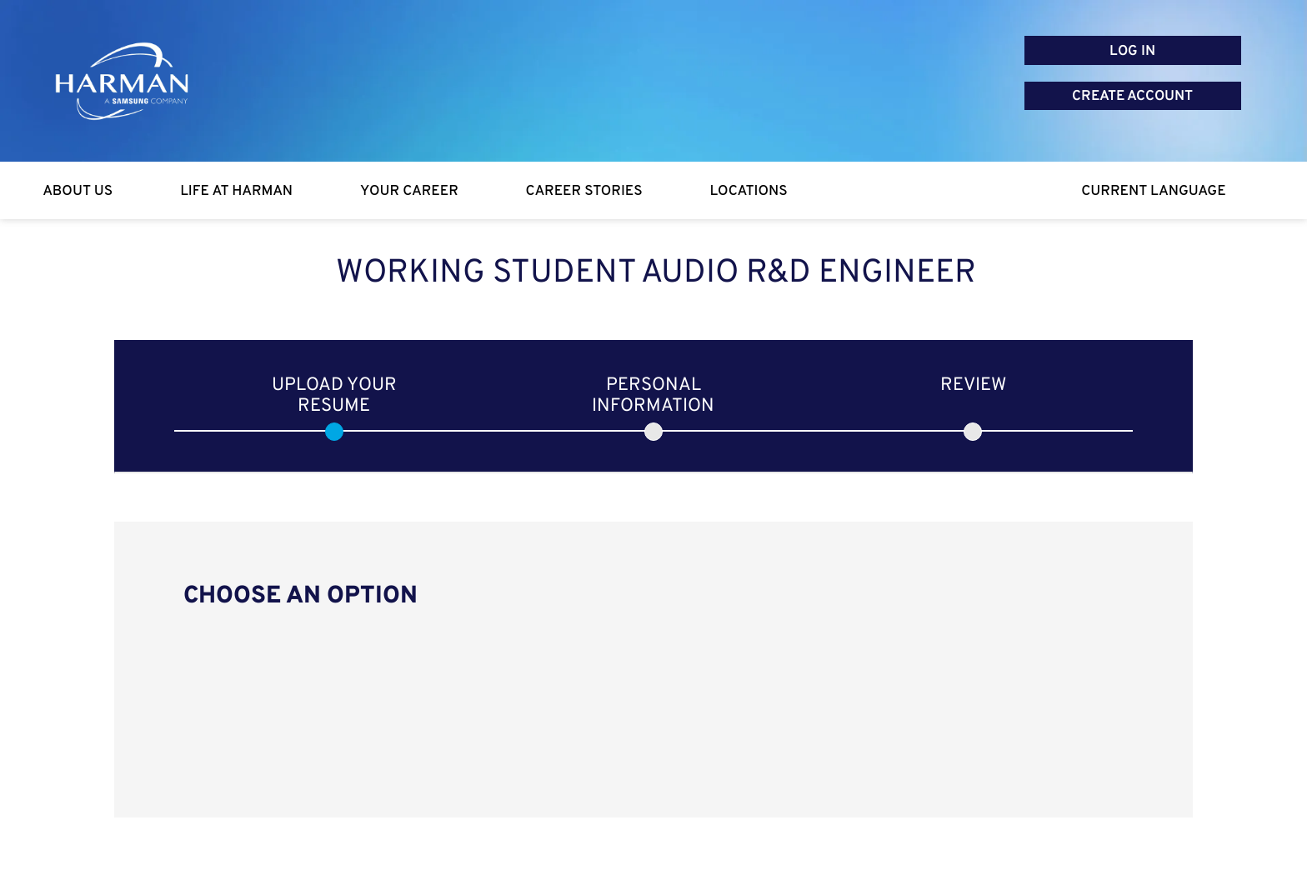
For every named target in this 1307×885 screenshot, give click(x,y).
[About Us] (78, 191)
